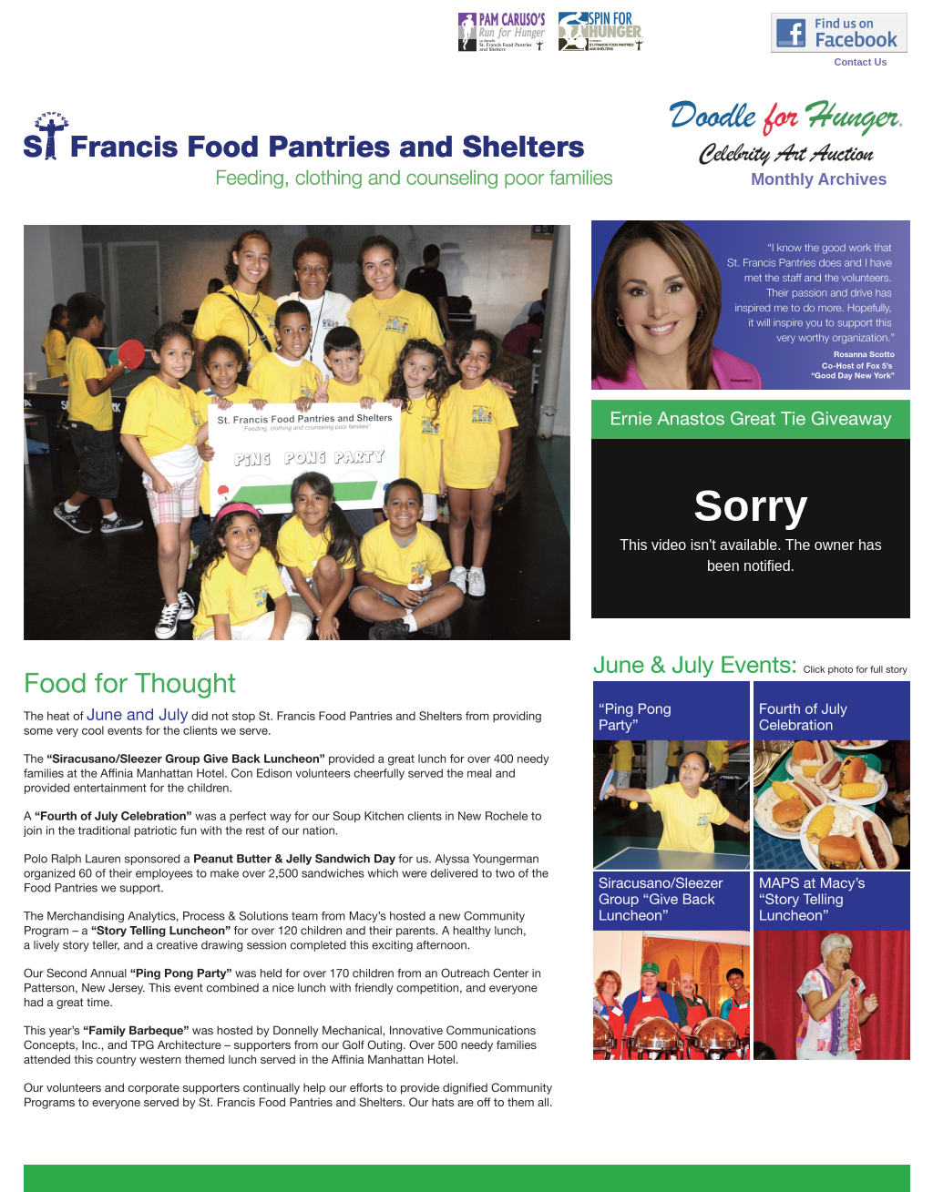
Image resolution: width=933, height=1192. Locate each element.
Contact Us (860, 61)
